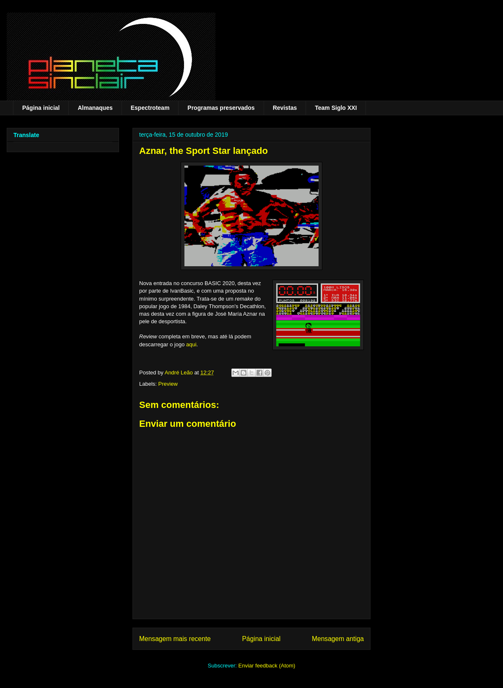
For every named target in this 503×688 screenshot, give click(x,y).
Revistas (285, 107)
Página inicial (41, 107)
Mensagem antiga (338, 638)
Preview (168, 384)
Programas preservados (220, 107)
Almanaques (95, 107)
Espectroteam (150, 107)
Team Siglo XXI (336, 107)
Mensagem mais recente (175, 638)
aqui (191, 344)
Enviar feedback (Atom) (267, 665)
